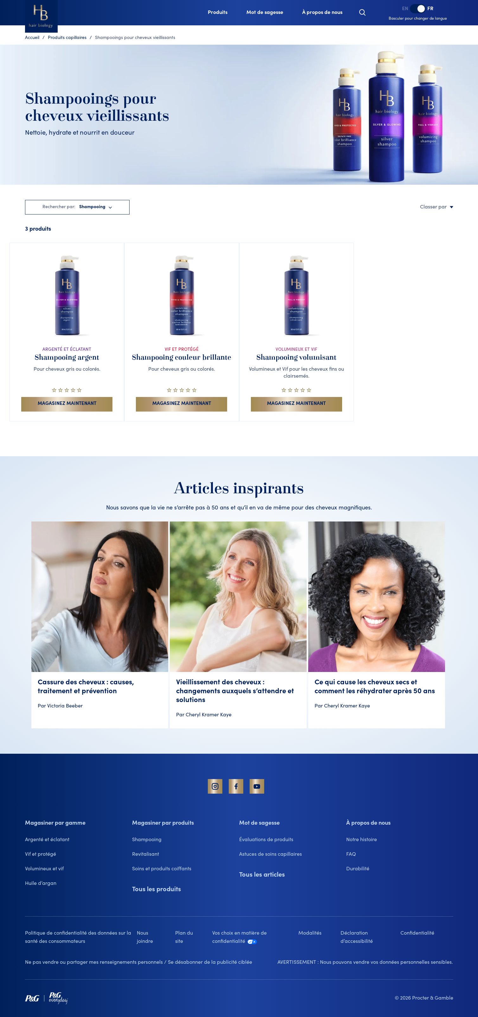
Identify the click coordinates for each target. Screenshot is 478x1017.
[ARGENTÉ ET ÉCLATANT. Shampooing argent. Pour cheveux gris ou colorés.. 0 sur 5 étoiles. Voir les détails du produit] (67, 332)
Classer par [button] (436, 207)
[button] (362, 12)
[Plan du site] (193, 937)
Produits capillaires (67, 38)
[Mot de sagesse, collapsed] (264, 12)
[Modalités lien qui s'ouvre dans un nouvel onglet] (319, 933)
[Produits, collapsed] (217, 12)
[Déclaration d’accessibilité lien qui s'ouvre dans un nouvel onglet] (370, 937)
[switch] (418, 8)
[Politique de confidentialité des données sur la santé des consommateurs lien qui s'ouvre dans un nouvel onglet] (81, 937)
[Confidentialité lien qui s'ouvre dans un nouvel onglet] (426, 933)
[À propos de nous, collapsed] (322, 12)
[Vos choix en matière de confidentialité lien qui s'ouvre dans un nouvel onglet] (255, 937)
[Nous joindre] (156, 937)
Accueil (32, 38)
